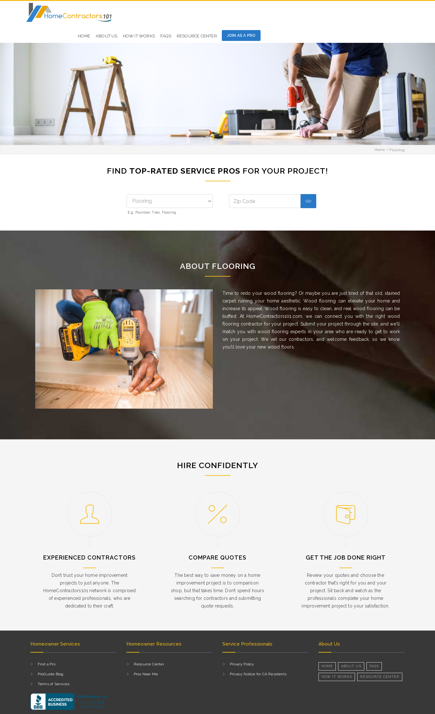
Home (380, 130)
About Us (351, 647)
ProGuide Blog (51, 654)
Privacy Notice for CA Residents (258, 654)
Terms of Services (53, 664)
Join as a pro (389, 14)
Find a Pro (46, 644)
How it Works (336, 657)
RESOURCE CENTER (379, 657)
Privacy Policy (242, 644)
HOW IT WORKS (287, 14)
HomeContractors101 (76, 707)
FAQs (314, 14)
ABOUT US (255, 14)
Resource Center (345, 14)
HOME (232, 14)
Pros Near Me (146, 654)
